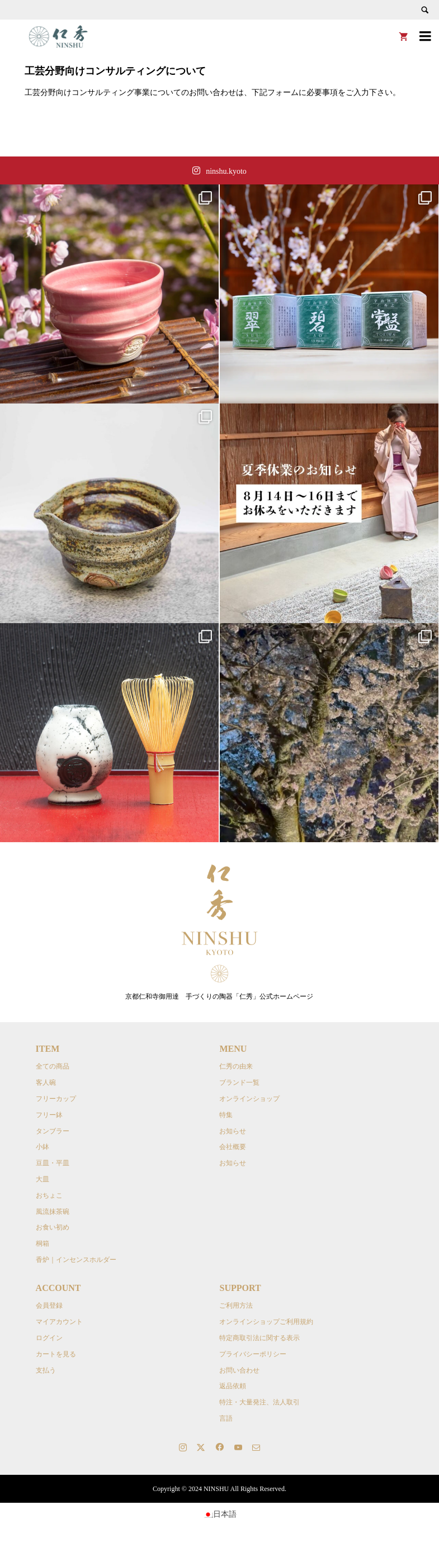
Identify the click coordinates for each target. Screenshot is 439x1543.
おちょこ (49, 1195)
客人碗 (46, 1082)
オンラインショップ (249, 1099)
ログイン (49, 1338)
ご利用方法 (236, 1305)
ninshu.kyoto (226, 171)
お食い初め (52, 1227)
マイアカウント (59, 1322)
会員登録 (49, 1305)
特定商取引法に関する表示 (259, 1338)
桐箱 (42, 1243)
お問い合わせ (239, 1370)
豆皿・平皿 (52, 1163)
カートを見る (56, 1354)
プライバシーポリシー (252, 1354)
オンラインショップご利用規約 (266, 1322)
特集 (226, 1115)
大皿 (42, 1179)
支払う (46, 1370)
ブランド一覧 (239, 1082)
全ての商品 (52, 1066)
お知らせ (232, 1131)
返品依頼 (232, 1386)
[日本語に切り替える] (219, 1514)
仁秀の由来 (236, 1066)
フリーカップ (56, 1099)
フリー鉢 (49, 1115)
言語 (226, 1418)
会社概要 (232, 1147)
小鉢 (42, 1147)
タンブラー (52, 1131)
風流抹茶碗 (52, 1212)
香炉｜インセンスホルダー (76, 1260)
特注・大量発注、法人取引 (259, 1402)
